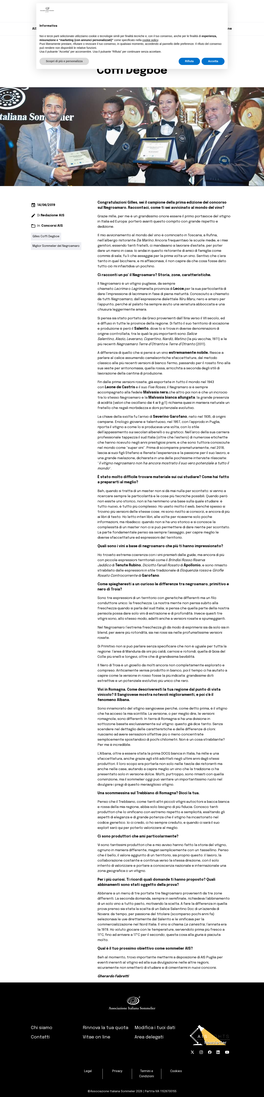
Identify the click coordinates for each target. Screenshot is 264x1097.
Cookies (176, 1071)
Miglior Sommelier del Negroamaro (56, 246)
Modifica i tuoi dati (155, 1027)
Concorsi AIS (52, 225)
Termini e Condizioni (146, 1073)
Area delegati (149, 1037)
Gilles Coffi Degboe (46, 236)
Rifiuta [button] (189, 61)
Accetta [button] (213, 61)
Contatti (40, 1037)
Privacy (117, 1071)
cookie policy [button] (150, 40)
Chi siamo (41, 1027)
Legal (88, 1071)
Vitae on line (96, 1037)
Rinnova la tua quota (105, 1027)
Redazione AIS (52, 215)
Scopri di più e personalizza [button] (64, 61)
